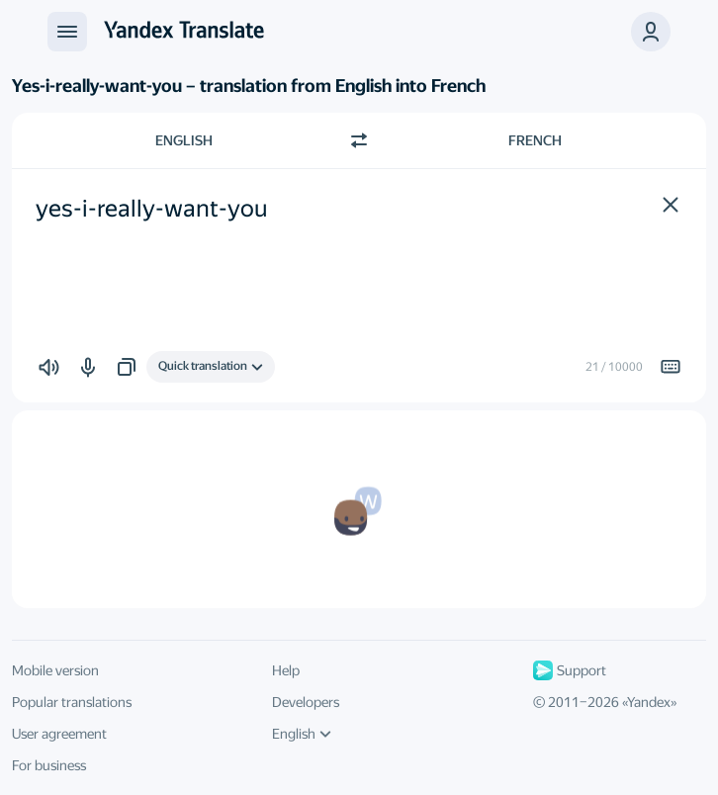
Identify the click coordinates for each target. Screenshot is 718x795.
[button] (670, 204)
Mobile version (55, 670)
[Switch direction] (359, 140)
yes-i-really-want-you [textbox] (152, 208)
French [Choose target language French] (535, 140)
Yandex (649, 702)
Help (286, 670)
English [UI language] (301, 734)
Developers (305, 702)
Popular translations (72, 702)
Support (569, 670)
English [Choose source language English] (184, 140)
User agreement (59, 734)
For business (49, 765)
